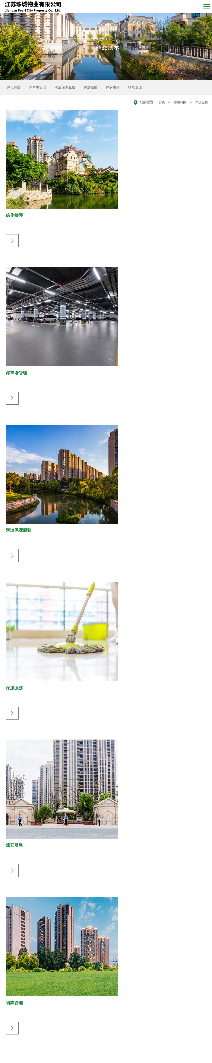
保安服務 (113, 87)
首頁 (162, 102)
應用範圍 (180, 102)
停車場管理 (37, 87)
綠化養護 (13, 87)
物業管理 (135, 87)
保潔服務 (90, 87)
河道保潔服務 (65, 87)
